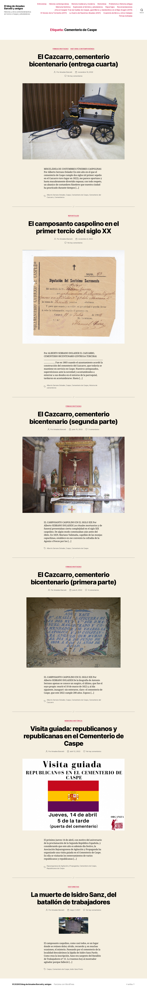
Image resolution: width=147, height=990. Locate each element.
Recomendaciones (124, 7)
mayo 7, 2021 (75, 910)
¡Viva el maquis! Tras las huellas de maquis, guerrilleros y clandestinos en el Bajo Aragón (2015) (93, 10)
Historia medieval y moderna (83, 4)
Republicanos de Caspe (55, 868)
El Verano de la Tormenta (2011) (54, 13)
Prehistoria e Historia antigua (120, 4)
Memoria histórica (63, 7)
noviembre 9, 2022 (85, 239)
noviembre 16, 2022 (85, 72)
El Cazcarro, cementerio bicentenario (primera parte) (73, 578)
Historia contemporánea (59, 4)
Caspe (68, 195)
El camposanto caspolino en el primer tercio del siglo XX (73, 227)
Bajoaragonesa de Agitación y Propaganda (63, 866)
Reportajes (110, 7)
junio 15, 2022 (77, 429)
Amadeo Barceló (66, 72)
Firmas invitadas (125, 16)
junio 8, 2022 (77, 590)
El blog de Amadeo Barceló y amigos (14, 7)
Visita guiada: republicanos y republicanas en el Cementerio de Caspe (73, 736)
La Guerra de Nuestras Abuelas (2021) (85, 13)
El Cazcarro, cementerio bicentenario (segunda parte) (73, 417)
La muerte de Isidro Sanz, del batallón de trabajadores (73, 898)
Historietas (101, 4)
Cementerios (59, 197)
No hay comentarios (74, 76)
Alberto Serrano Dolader (56, 195)
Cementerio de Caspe (80, 195)
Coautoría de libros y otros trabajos (117, 13)
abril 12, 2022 (75, 751)
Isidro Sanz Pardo (76, 969)
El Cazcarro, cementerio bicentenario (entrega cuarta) (73, 60)
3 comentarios (93, 429)
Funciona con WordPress (64, 984)
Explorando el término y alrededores (88, 7)
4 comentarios (93, 590)
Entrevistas (42, 4)
